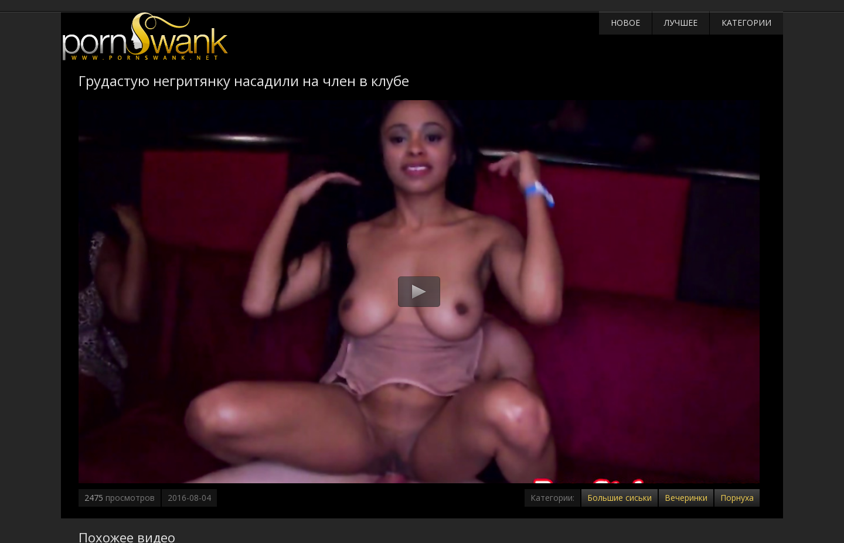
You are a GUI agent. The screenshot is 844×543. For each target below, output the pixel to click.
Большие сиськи (619, 497)
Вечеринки (686, 497)
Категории (746, 22)
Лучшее (680, 22)
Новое (625, 22)
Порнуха (737, 497)
